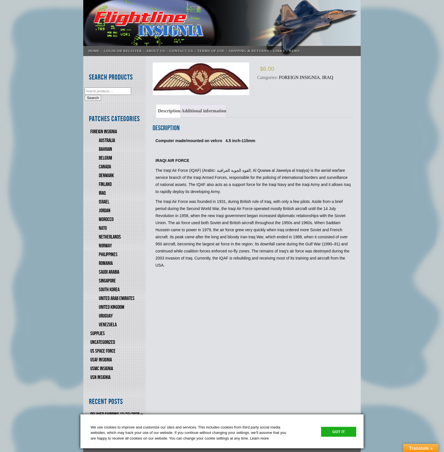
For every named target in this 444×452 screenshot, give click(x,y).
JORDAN (104, 211)
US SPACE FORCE (103, 351)
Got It (338, 432)
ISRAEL (104, 202)
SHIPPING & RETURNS (249, 51)
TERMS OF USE (211, 51)
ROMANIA (106, 263)
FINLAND (105, 184)
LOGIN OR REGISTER (123, 51)
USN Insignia (100, 377)
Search (93, 98)
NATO (103, 228)
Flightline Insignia (222, 28)
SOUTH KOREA (109, 290)
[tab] (168, 111)
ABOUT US (155, 51)
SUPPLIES (97, 334)
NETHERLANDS (110, 237)
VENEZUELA (108, 325)
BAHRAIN (105, 149)
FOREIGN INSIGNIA (103, 132)
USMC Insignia (101, 369)
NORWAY (105, 246)
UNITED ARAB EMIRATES (117, 298)
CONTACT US (181, 51)
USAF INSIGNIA (101, 360)
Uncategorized (102, 342)
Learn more (259, 438)
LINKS (279, 51)
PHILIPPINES (108, 255)
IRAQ (102, 193)
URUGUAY (106, 316)
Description (169, 110)
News (294, 51)
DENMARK (106, 176)
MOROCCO (106, 219)
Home (93, 51)
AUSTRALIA (107, 140)
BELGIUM (105, 158)
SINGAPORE (107, 281)
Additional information (203, 110)
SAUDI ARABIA (109, 272)
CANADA (105, 167)
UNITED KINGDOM (111, 307)
